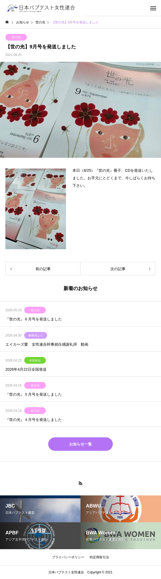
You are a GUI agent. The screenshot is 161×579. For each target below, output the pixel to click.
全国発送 (35, 360)
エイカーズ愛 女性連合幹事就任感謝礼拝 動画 (46, 344)
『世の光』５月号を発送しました (33, 394)
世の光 (16, 37)
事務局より (35, 335)
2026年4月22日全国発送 (26, 369)
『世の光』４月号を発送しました (33, 419)
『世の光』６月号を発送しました (33, 319)
